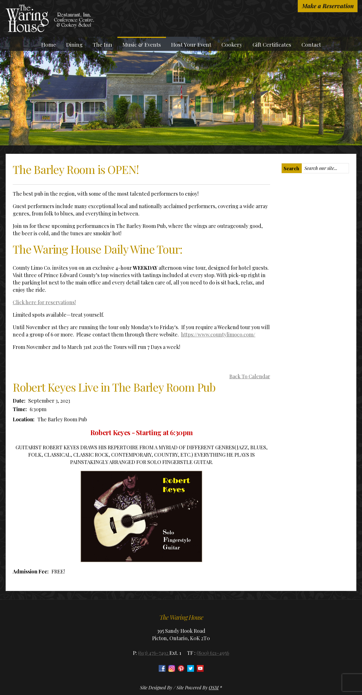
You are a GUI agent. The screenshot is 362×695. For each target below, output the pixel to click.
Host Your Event (191, 44)
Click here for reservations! (44, 302)
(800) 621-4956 (213, 652)
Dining (74, 44)
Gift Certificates (272, 44)
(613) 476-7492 (153, 652)
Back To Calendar (249, 376)
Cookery (231, 44)
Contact (311, 44)
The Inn (102, 44)
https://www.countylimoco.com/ (218, 334)
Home (48, 44)
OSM (214, 687)
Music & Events (141, 44)
